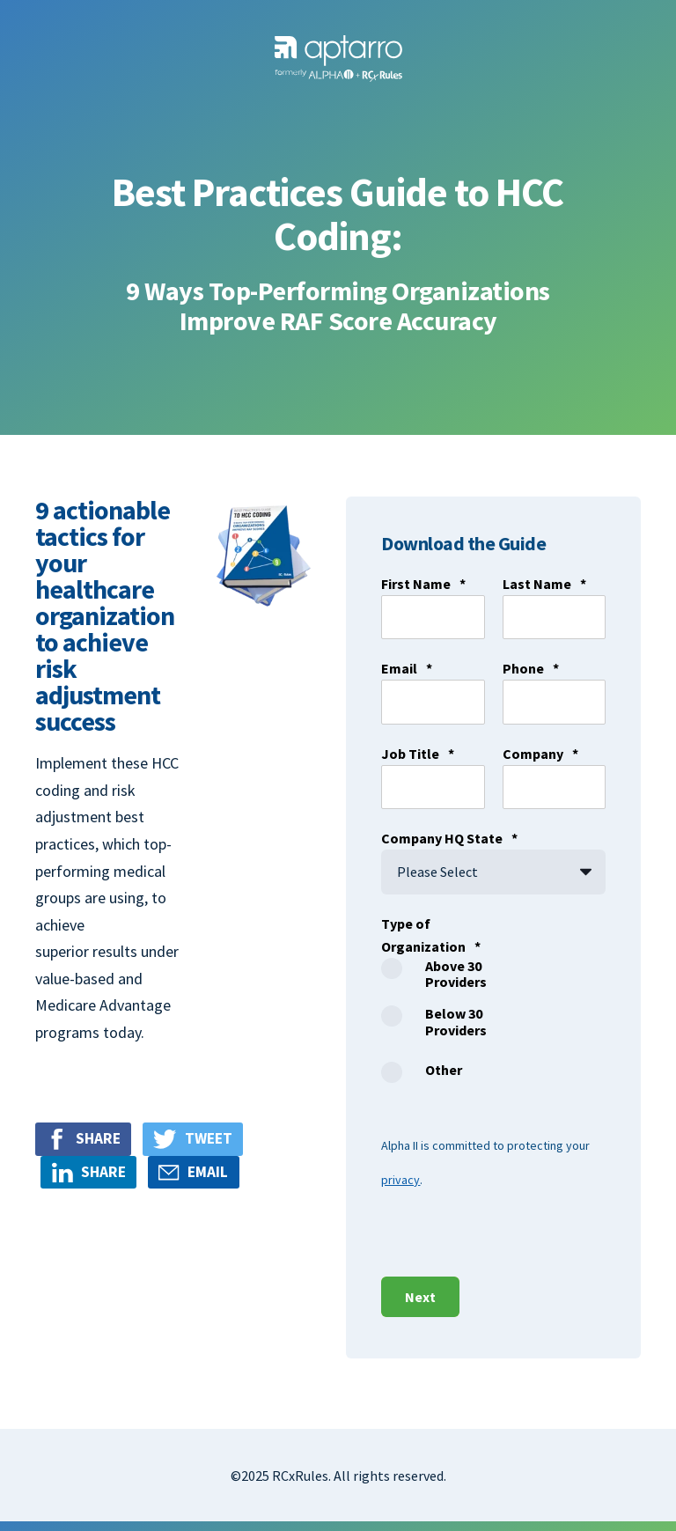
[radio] (432, 982)
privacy (400, 1180)
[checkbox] (432, 1026)
